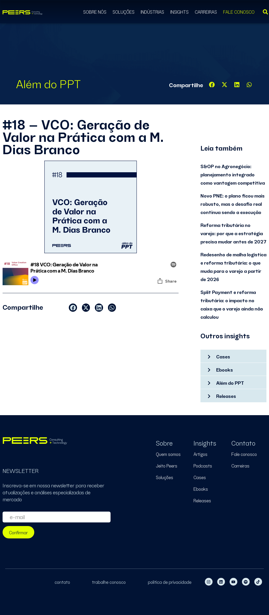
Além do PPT (48, 83)
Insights (179, 11)
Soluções (123, 11)
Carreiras (206, 11)
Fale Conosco (239, 11)
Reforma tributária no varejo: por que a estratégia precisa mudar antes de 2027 (233, 233)
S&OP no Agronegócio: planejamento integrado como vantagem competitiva (232, 174)
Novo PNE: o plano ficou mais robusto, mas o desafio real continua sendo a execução (232, 203)
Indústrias (152, 11)
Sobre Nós (94, 11)
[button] (212, 84)
